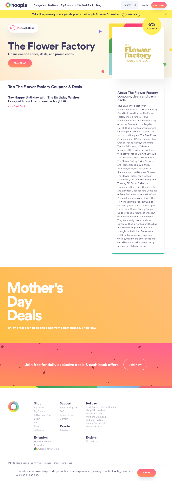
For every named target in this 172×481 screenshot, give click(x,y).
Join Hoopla (158, 5)
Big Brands (39, 411)
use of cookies (29, 475)
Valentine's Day (94, 413)
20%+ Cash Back (43, 415)
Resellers (65, 430)
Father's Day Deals (95, 419)
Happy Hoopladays (95, 410)
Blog (36, 426)
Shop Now (89, 328)
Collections (92, 441)
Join (36, 422)
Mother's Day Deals (96, 416)
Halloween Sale (94, 426)
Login (37, 418)
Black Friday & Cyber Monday (101, 406)
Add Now (130, 14)
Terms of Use (67, 415)
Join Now (135, 364)
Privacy (56, 462)
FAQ (62, 411)
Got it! (146, 472)
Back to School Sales (96, 423)
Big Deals (39, 407)
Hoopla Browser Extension (42, 443)
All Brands (39, 430)
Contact (64, 418)
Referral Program (69, 407)
